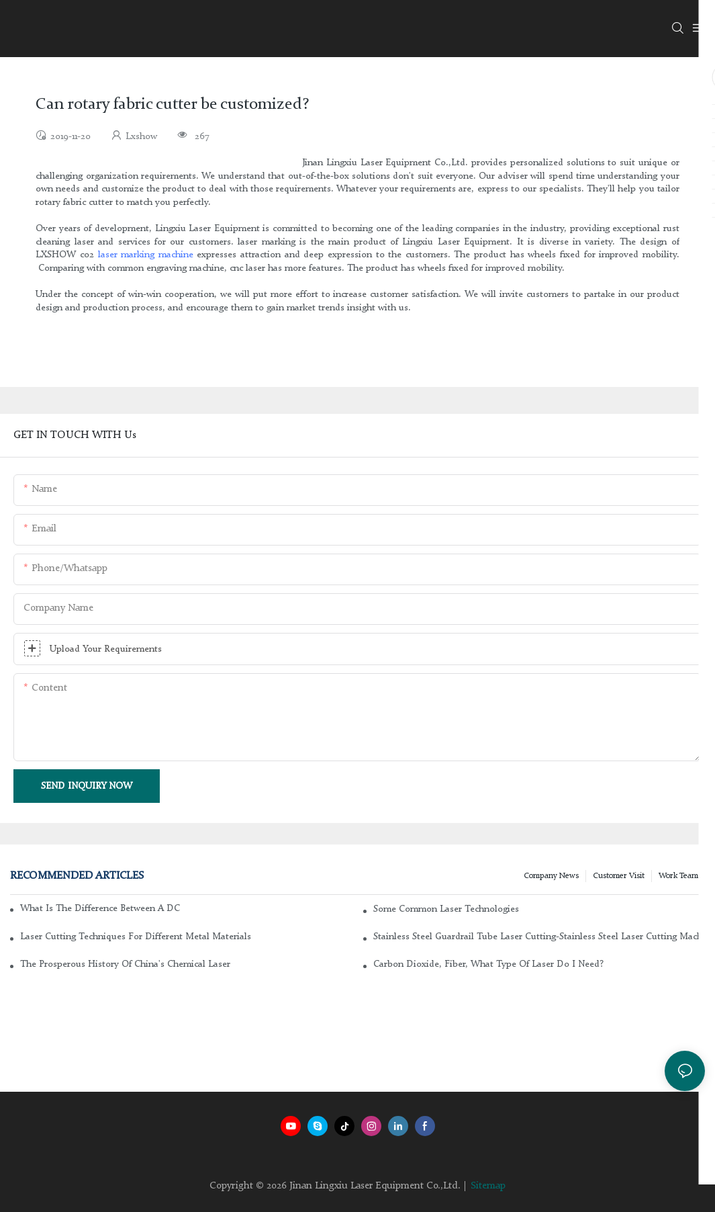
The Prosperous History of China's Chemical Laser (125, 964)
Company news (551, 876)
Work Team (678, 876)
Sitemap (488, 1186)
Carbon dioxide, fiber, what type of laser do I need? (488, 964)
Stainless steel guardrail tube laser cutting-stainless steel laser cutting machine (539, 936)
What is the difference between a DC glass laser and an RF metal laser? (100, 908)
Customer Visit (619, 876)
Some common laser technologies (446, 909)
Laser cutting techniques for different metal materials (135, 936)
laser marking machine (145, 254)
